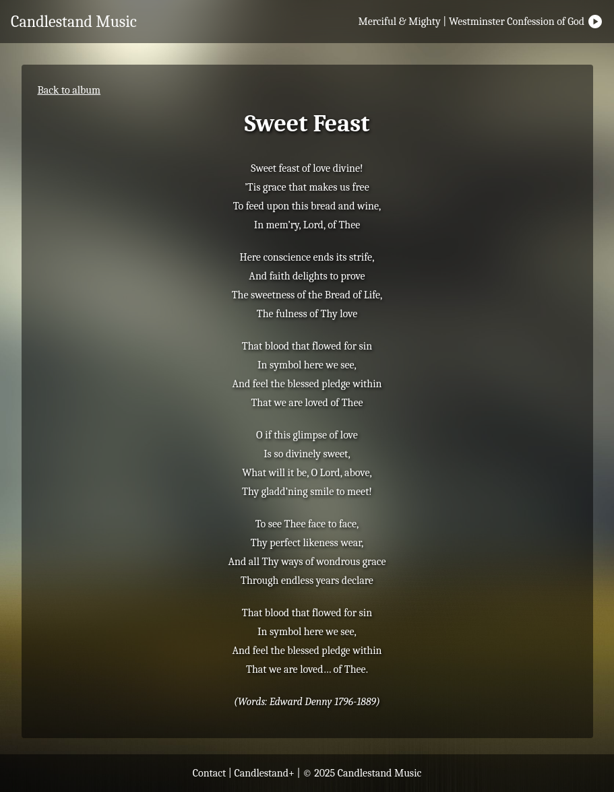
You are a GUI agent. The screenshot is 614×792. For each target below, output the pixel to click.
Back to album (69, 90)
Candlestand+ (264, 773)
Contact (209, 773)
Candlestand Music (74, 21)
